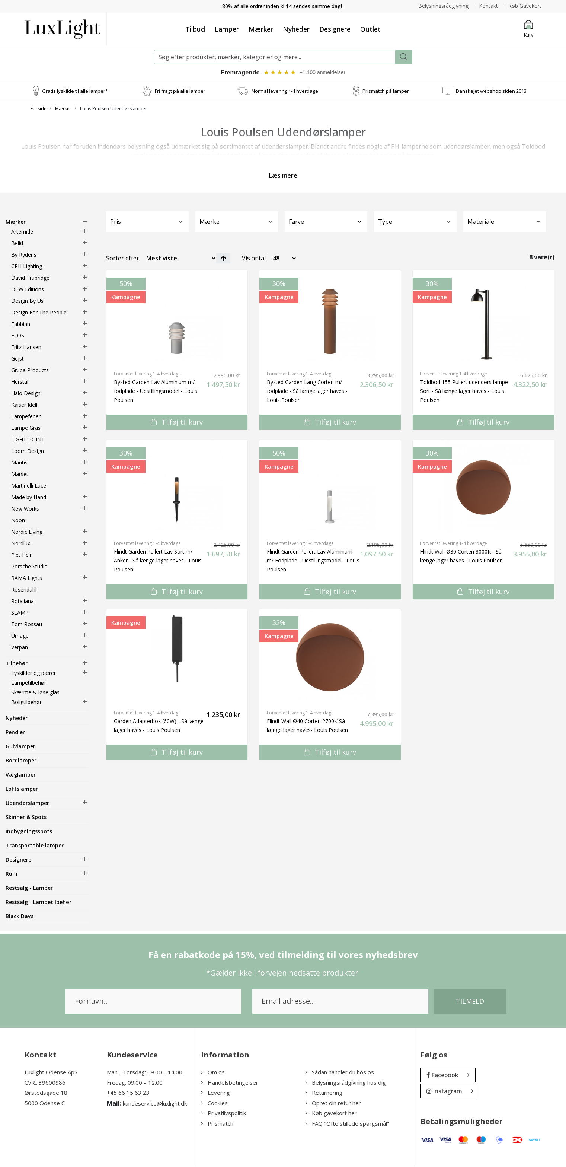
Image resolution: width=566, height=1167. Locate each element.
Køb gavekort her (331, 1113)
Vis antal (254, 258)
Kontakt (488, 5)
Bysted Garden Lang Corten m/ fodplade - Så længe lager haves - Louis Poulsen (307, 391)
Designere (335, 28)
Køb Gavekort (524, 5)
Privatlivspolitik (223, 1113)
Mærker (261, 28)
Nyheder (296, 28)
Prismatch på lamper (385, 91)
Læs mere (283, 176)
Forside (39, 109)
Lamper (227, 28)
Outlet (370, 28)
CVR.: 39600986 (45, 1083)
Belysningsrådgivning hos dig (345, 1083)
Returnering (323, 1093)
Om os (213, 1072)
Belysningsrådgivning (443, 5)
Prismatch (217, 1124)
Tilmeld (470, 1001)
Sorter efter (122, 258)
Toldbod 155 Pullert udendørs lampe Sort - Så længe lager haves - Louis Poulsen (464, 391)
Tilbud (195, 28)
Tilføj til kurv (177, 422)
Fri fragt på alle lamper (180, 91)
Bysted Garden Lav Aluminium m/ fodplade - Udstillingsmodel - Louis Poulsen (155, 391)
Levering (215, 1093)
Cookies (214, 1103)
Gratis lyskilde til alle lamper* (75, 91)
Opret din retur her (333, 1103)
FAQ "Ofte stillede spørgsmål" (347, 1124)
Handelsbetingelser (229, 1083)
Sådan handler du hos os (339, 1072)
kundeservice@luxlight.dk (155, 1103)
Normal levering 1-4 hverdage (285, 91)
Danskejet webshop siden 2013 (491, 91)
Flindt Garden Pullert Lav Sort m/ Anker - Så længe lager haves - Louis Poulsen (158, 560)
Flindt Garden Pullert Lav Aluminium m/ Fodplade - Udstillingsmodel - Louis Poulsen (313, 560)
